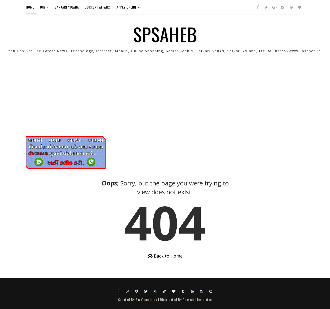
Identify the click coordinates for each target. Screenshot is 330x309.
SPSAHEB (165, 33)
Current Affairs (98, 7)
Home (30, 7)
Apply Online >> (128, 7)
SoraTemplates (146, 299)
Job (42, 7)
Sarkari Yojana (67, 7)
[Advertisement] (165, 103)
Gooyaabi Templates (197, 299)
